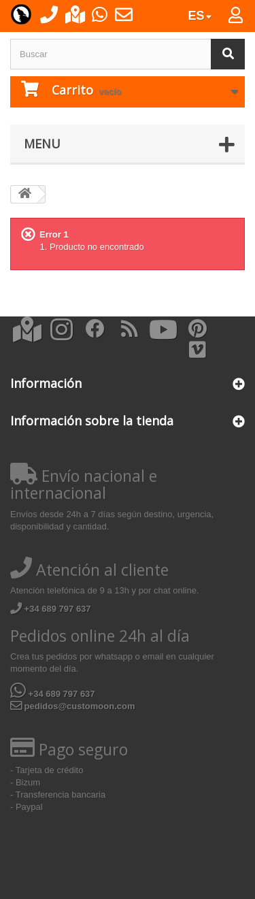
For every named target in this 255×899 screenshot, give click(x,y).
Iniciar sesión (244, 18)
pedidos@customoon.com (72, 706)
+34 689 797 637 (50, 609)
